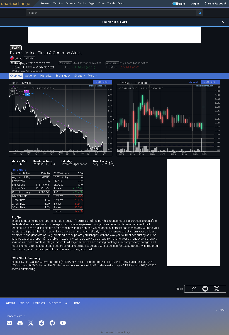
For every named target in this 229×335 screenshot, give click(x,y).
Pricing (24, 303)
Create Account (215, 3)
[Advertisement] (114, 35)
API (67, 303)
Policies (39, 303)
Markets (55, 303)
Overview (16, 75)
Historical (46, 75)
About (10, 303)
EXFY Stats (18, 170)
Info (77, 303)
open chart (102, 81)
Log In (195, 3)
